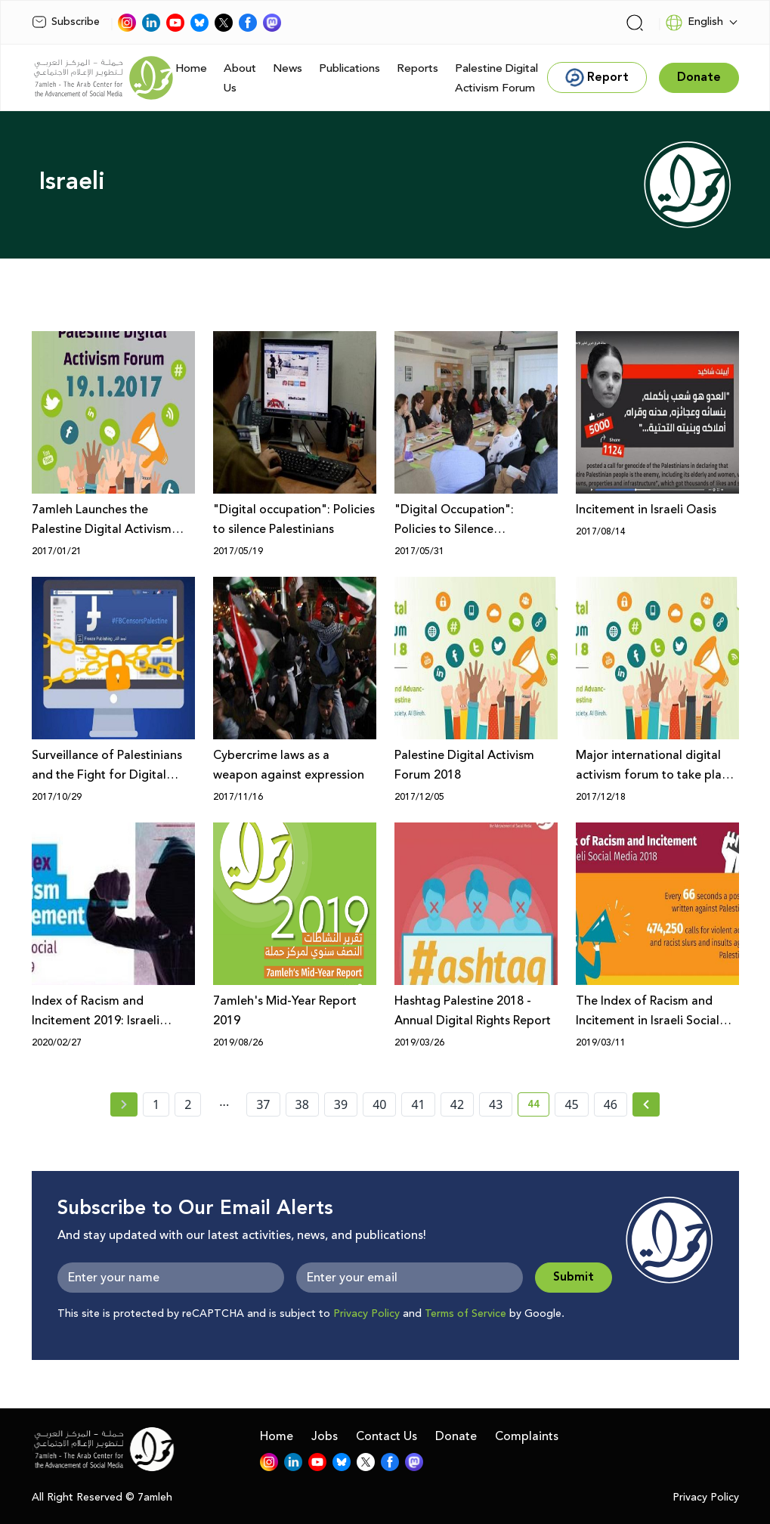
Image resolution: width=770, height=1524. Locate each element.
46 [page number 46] (610, 1104)
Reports (417, 68)
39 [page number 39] (341, 1104)
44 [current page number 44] (538, 1106)
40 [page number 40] (379, 1104)
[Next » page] (646, 1104)
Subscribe (66, 22)
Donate (456, 1436)
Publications (349, 68)
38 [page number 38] (302, 1104)
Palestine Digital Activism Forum (496, 78)
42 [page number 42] (457, 1104)
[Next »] (646, 1104)
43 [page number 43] (496, 1104)
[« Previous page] (124, 1104)
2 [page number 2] (187, 1104)
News (287, 68)
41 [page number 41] (418, 1104)
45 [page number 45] (571, 1104)
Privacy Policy (366, 1314)
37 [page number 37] (263, 1104)
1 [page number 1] (156, 1104)
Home (191, 68)
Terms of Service (465, 1314)
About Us (240, 78)
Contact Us (386, 1436)
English (694, 23)
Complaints (526, 1436)
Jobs (324, 1436)
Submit (573, 1277)
